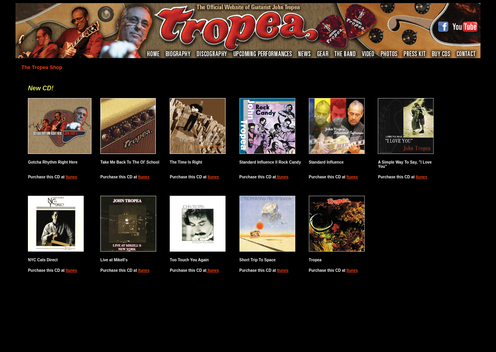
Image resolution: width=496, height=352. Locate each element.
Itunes (71, 177)
